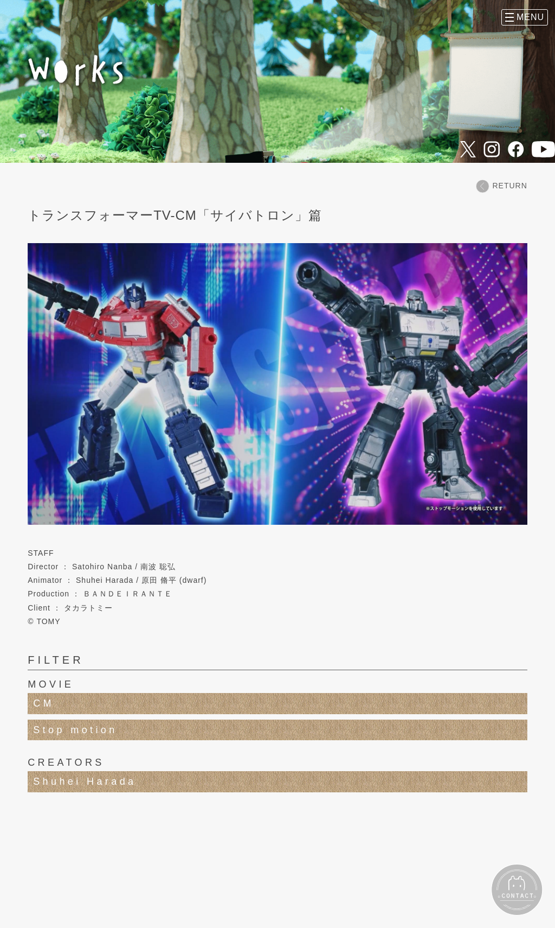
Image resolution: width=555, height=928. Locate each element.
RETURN (501, 186)
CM (43, 703)
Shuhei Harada (84, 781)
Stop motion (75, 729)
